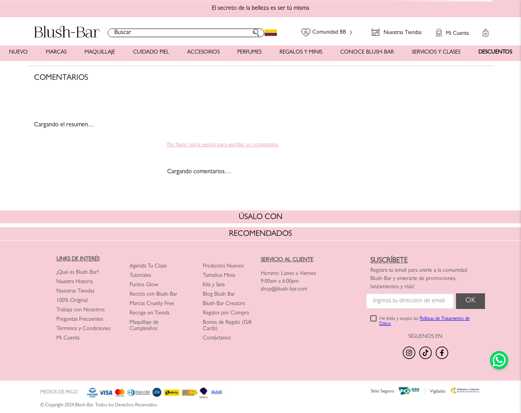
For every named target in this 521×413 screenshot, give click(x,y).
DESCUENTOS (495, 52)
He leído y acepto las (424, 322)
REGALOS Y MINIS (300, 52)
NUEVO (18, 52)
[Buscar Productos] (256, 33)
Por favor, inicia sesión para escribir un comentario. (223, 145)
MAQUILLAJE (100, 52)
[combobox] (186, 33)
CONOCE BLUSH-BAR (367, 52)
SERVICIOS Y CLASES (436, 52)
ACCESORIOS (203, 52)
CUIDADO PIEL (151, 52)
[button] (448, 29)
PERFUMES (249, 52)
